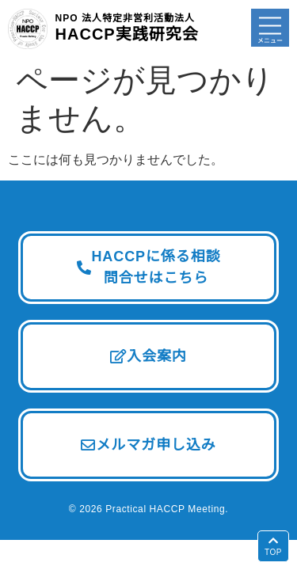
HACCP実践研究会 (127, 27)
